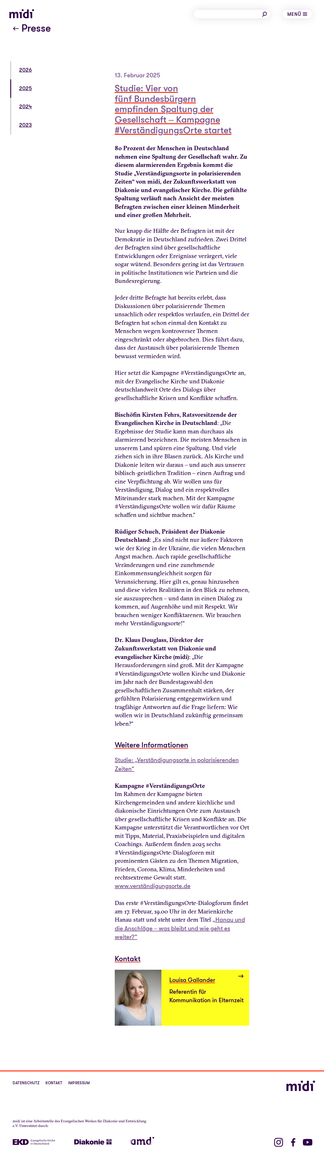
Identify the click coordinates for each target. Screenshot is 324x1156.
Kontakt (54, 1083)
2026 (25, 70)
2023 (25, 125)
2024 (25, 107)
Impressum (79, 1083)
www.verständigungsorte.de (152, 886)
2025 (25, 88)
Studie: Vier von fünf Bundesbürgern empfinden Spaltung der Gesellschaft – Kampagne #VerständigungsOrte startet (173, 109)
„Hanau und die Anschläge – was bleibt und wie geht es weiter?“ (180, 928)
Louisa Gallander (192, 980)
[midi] (21, 13)
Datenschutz (26, 1083)
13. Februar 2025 (137, 75)
